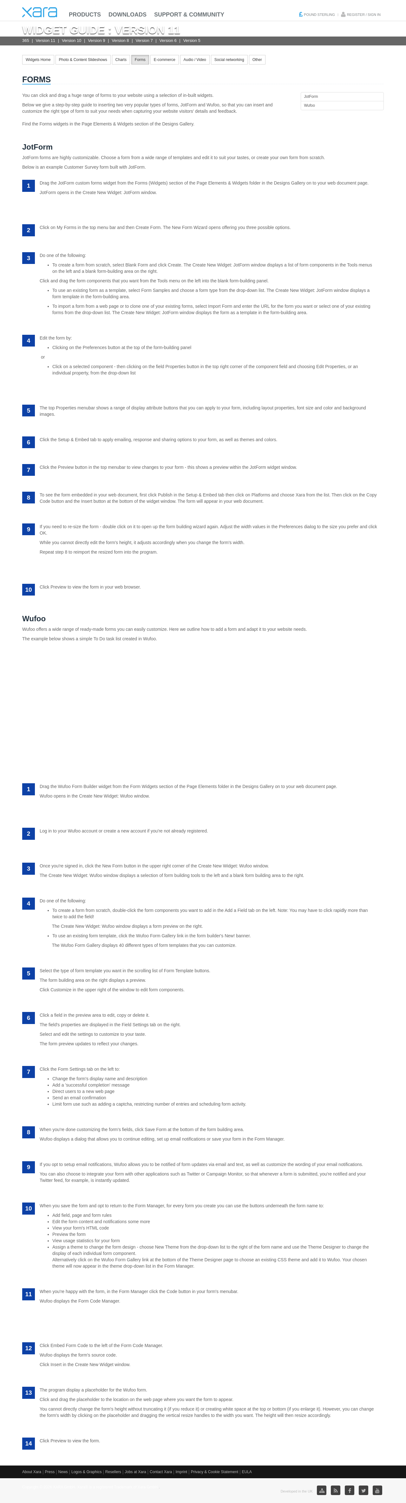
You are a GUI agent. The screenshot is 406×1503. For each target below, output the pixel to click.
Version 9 (96, 40)
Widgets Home (38, 59)
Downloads (127, 14)
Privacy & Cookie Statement (214, 1472)
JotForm (311, 96)
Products (85, 14)
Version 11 (45, 40)
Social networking (229, 59)
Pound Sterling (319, 15)
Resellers (113, 1472)
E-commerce (164, 59)
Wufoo (309, 105)
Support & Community (189, 14)
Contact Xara (161, 1472)
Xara (39, 12)
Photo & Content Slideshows (83, 59)
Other (257, 59)
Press (50, 1472)
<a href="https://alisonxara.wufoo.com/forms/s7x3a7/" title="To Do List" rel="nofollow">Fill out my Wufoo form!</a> (203, 708)
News (63, 1472)
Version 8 (120, 40)
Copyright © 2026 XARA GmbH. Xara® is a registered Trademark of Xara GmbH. (90, 1487)
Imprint (181, 1472)
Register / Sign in (364, 15)
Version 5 (191, 40)
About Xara (31, 1472)
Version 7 (144, 40)
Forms (140, 59)
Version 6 (168, 40)
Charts (121, 59)
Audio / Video (195, 59)
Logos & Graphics (86, 1472)
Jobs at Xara (135, 1472)
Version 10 (71, 40)
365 (25, 40)
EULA (247, 1472)
